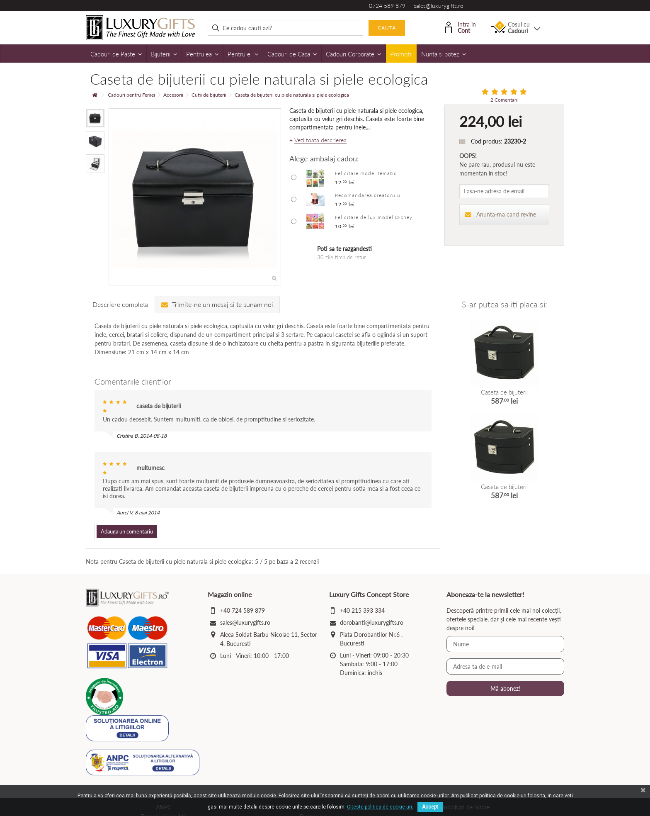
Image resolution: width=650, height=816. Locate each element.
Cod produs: (486, 141)
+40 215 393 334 (362, 610)
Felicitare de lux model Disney (373, 217)
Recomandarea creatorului (368, 195)
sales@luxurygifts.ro (438, 5)
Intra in (460, 27)
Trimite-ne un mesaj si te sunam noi (217, 304)
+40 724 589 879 (242, 610)
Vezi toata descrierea (320, 140)
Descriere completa (120, 304)
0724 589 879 (387, 5)
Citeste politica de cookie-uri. (380, 807)
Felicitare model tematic (366, 173)
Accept (430, 807)
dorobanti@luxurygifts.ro (371, 622)
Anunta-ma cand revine (500, 214)
